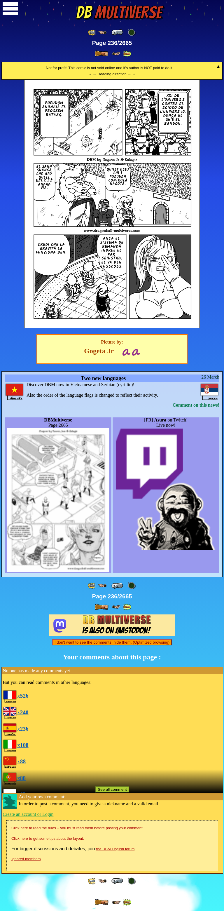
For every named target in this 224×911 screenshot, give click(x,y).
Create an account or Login (28, 814)
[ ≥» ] (116, 54)
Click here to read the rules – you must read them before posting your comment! (77, 828)
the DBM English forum (115, 849)
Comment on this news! (196, 405)
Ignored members (26, 859)
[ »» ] (127, 54)
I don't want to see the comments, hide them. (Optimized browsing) (112, 642)
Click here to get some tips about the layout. (47, 838)
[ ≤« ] (102, 32)
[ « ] (117, 32)
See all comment (112, 789)
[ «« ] (92, 32)
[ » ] (101, 53)
